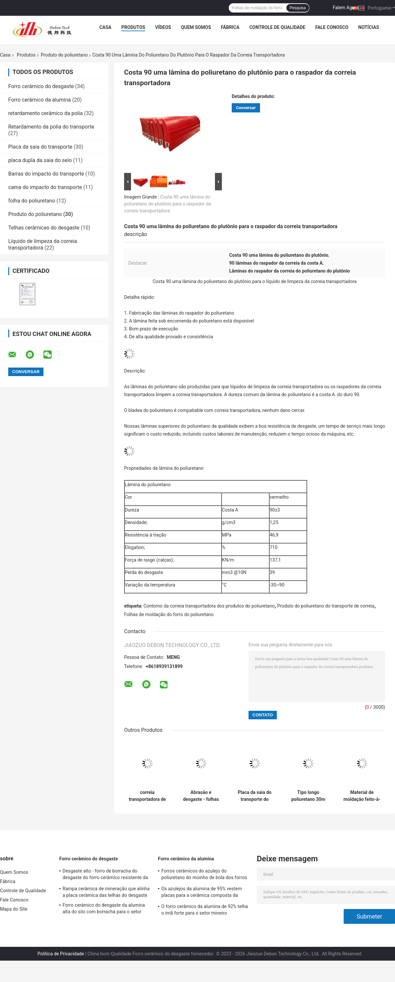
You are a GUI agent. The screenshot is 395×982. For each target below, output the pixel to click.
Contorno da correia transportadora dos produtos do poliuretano (209, 606)
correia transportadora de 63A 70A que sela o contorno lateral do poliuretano (147, 796)
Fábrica (230, 27)
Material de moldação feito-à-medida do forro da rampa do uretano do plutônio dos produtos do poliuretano (362, 796)
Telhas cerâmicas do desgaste (43, 228)
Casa (105, 27)
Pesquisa (298, 8)
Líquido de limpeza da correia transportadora (42, 244)
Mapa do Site (13, 909)
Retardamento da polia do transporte (51, 127)
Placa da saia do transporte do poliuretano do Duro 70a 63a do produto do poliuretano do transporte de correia (255, 796)
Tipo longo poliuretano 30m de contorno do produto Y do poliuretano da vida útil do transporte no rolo (308, 796)
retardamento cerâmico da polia (45, 113)
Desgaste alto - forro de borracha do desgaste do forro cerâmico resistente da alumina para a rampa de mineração (105, 875)
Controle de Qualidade (277, 27)
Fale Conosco (332, 27)
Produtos (133, 27)
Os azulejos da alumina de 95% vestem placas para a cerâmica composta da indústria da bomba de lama (201, 893)
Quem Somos (196, 27)
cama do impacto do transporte (45, 187)
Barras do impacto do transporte (46, 174)
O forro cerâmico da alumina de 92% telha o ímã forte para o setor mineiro (204, 910)
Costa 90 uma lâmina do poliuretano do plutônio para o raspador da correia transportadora (167, 203)
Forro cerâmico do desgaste (41, 86)
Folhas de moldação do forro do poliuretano (169, 614)
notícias (368, 27)
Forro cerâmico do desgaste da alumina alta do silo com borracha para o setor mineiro (104, 909)
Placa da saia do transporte (40, 147)
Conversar (246, 107)
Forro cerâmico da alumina (39, 100)
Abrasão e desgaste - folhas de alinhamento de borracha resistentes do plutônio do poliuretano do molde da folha (201, 796)
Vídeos (163, 27)
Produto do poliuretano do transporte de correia (325, 606)
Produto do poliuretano (64, 55)
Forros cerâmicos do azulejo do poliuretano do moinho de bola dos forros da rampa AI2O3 (204, 875)
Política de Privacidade (61, 953)
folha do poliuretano (31, 201)
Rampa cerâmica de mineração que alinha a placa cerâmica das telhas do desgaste (106, 892)
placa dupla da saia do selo (40, 160)
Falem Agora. (346, 7)
